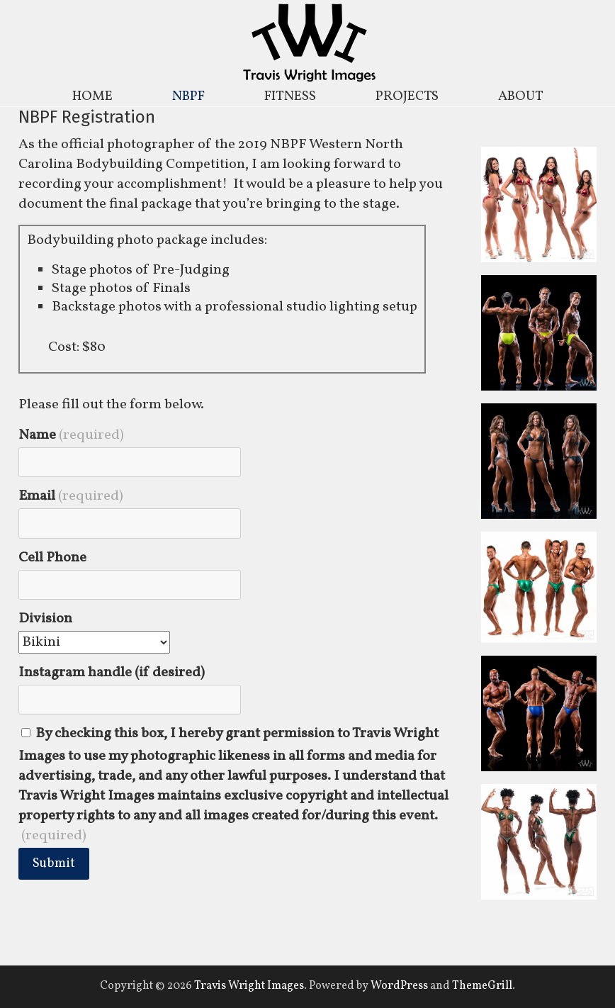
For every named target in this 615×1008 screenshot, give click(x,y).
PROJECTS (407, 96)
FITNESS (290, 96)
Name (71, 435)
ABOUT (520, 96)
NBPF (188, 96)
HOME (92, 96)
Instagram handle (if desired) (111, 673)
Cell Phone (52, 558)
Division (45, 619)
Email (70, 496)
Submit (54, 864)
